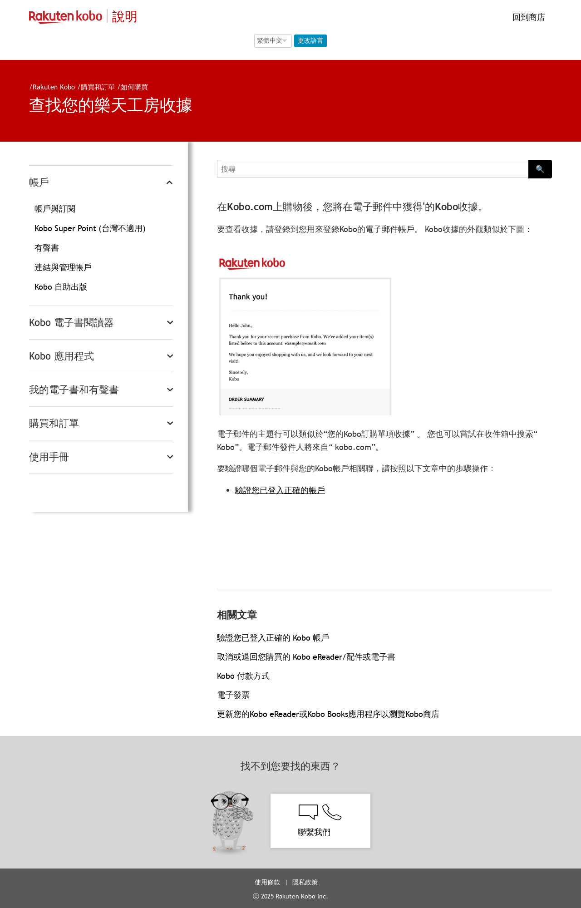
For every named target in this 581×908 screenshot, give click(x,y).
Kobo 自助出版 (60, 286)
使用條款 (267, 882)
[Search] (372, 169)
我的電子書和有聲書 (74, 390)
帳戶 (39, 182)
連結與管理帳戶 (63, 267)
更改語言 (310, 40)
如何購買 (134, 86)
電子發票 (233, 695)
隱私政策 (306, 882)
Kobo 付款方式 (243, 676)
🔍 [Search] (540, 169)
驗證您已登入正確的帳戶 (280, 490)
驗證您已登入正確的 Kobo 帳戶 (273, 637)
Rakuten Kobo (54, 86)
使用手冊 (49, 457)
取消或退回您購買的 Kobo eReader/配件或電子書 (306, 656)
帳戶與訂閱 (54, 208)
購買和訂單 (98, 86)
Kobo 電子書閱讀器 (71, 322)
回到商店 (527, 17)
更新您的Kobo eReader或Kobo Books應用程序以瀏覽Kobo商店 (328, 714)
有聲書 (46, 247)
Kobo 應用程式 (61, 356)
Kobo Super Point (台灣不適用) (90, 228)
